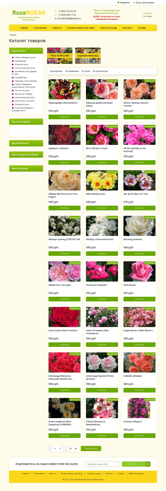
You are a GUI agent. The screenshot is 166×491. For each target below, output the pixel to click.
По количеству (100, 71)
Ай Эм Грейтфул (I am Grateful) (134, 151)
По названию (72, 71)
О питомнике (40, 27)
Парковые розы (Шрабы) (24, 81)
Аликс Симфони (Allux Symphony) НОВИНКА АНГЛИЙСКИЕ (60, 427)
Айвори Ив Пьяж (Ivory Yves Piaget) (63, 197)
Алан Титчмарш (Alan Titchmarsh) (97, 335)
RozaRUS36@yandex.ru (68, 18)
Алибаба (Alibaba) (132, 379)
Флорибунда (19, 61)
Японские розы (20, 64)
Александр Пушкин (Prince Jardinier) (100, 381)
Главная (24, 27)
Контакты (127, 27)
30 (76, 453)
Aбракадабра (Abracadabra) (63, 103)
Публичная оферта (136, 478)
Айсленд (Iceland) (132, 241)
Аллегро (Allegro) (132, 425)
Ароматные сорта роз (23, 101)
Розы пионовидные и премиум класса (22, 109)
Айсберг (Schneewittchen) (99, 241)
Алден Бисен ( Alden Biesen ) (138, 333)
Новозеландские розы (23, 97)
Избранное (122, 2)
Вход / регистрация (143, 2)
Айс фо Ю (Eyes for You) (135, 195)
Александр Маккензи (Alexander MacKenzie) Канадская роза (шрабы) (61, 381)
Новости (57, 27)
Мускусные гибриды (22, 94)
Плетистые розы (21, 90)
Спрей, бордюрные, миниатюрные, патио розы (23, 85)
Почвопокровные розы (23, 68)
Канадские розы (20, 104)
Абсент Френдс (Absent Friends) (135, 105)
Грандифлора (19, 77)
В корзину (64, 118)
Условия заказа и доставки (80, 27)
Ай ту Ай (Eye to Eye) (96, 149)
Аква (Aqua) (129, 287)
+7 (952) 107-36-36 (65, 11)
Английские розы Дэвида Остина (24, 72)
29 (70, 453)
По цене (86, 71)
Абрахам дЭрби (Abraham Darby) (99, 105)
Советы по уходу (108, 27)
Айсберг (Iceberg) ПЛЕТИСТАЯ (64, 241)
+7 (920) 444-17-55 (65, 14)
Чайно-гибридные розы (23, 57)
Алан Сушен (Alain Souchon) (63, 333)
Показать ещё (91, 453)
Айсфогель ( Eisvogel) (60, 287)
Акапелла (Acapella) (96, 287)
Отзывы (142, 27)
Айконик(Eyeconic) (95, 195)
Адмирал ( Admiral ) (59, 149)
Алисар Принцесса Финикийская (95, 427)
